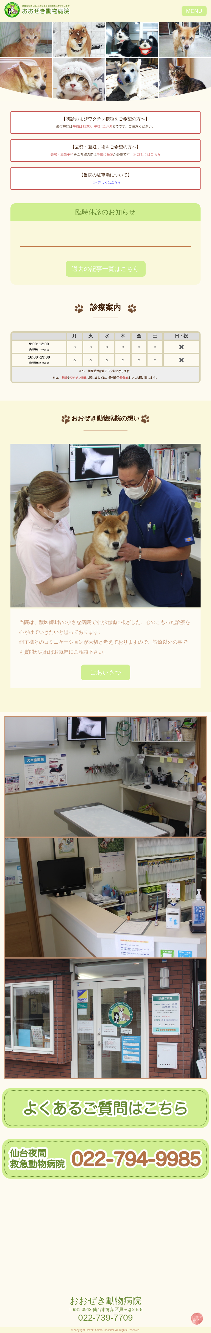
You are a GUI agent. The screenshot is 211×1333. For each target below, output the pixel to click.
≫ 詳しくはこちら (145, 154)
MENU (194, 11)
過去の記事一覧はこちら (106, 268)
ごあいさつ (105, 672)
